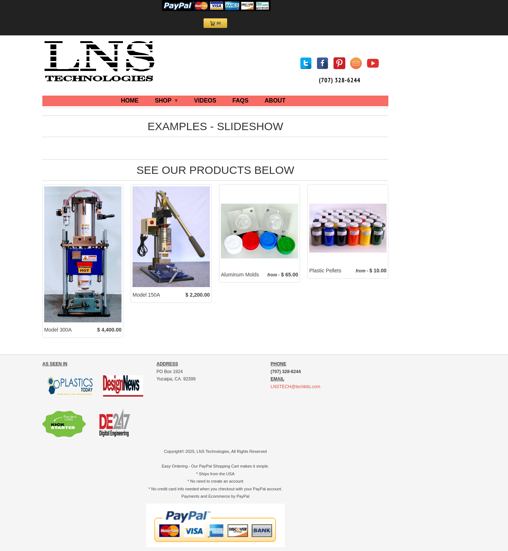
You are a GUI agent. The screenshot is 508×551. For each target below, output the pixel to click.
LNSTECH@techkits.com (295, 386)
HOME (130, 100)
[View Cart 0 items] (215, 23)
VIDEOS (205, 100)
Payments (190, 496)
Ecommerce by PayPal (228, 496)
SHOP (166, 100)
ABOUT (275, 100)
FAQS (240, 100)
